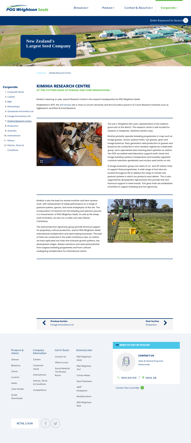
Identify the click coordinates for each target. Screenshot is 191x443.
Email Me (151, 377)
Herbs (14, 383)
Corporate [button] (169, 8)
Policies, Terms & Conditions (40, 383)
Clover (14, 371)
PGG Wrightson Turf (83, 368)
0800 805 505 (129, 377)
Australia (11, 131)
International (13, 135)
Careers (11, 97)
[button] (146, 345)
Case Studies (17, 389)
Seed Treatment (84, 381)
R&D (9, 102)
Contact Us (60, 357)
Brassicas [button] (81, 8)
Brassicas (15, 365)
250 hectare (66, 105)
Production (12, 126)
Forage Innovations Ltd (18, 116)
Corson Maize (83, 375)
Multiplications (83, 396)
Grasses (15, 359)
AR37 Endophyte (81, 389)
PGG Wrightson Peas (83, 404)
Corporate (41, 73)
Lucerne (15, 377)
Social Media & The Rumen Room (62, 372)
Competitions (39, 390)
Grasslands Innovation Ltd (20, 111)
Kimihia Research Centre (19, 121)
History (10, 140)
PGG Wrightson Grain (83, 358)
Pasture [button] (108, 8)
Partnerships (13, 106)
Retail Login (25, 423)
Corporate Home (15, 92)
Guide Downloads (16, 397)
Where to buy (61, 362)
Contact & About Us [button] (138, 8)
